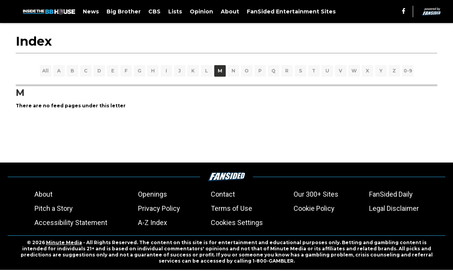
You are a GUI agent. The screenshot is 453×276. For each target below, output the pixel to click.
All (45, 71)
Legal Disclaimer (394, 208)
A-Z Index (152, 223)
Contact (223, 194)
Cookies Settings (237, 223)
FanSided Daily (391, 194)
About (43, 194)
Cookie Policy (314, 208)
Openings (152, 194)
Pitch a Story (53, 208)
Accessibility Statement (70, 223)
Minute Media (64, 242)
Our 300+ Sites (316, 194)
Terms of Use (231, 208)
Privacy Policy (159, 208)
